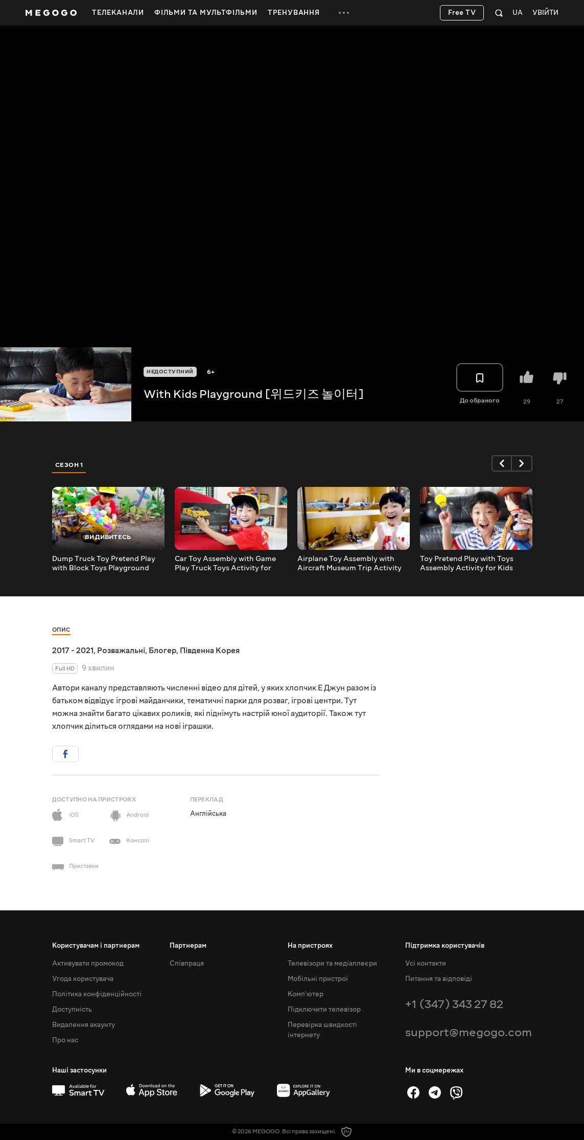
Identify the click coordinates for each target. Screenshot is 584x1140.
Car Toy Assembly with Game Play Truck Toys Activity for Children (225, 563)
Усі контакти (425, 963)
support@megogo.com (468, 1032)
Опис (61, 630)
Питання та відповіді (438, 978)
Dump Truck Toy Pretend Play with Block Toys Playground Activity (103, 563)
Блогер (162, 650)
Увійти (545, 13)
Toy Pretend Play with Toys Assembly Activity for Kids (466, 563)
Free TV (462, 12)
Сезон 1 (69, 465)
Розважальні (121, 650)
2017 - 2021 (73, 650)
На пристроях (310, 945)
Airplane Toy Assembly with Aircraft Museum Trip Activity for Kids (349, 563)
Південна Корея (210, 650)
